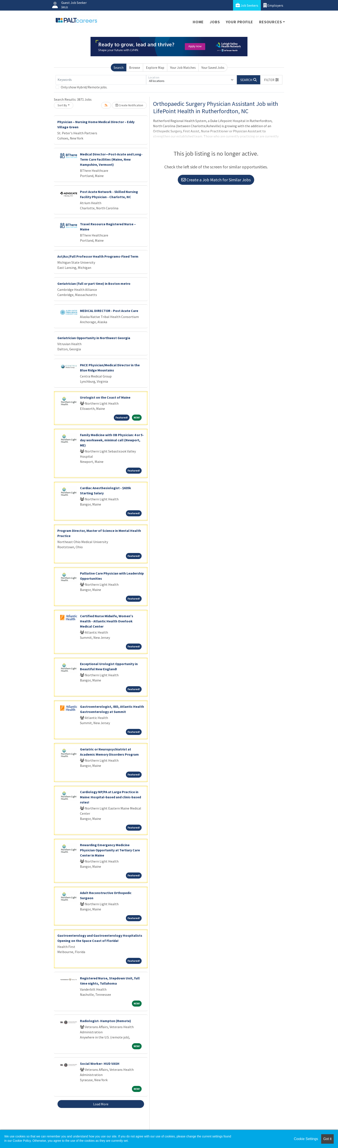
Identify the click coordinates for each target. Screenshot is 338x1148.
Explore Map (155, 67)
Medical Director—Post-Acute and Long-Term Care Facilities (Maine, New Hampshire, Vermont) (111, 159)
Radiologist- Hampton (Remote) (105, 1021)
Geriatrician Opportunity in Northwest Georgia (93, 338)
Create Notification (129, 105)
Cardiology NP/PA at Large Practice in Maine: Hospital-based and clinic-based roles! (110, 797)
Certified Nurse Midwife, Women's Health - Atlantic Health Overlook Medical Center (106, 621)
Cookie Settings (306, 1139)
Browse (134, 67)
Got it (327, 1139)
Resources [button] (270, 21)
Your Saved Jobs (212, 67)
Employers (273, 5)
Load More (100, 1104)
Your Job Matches (183, 67)
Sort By (62, 105)
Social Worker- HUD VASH (99, 1063)
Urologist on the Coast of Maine (105, 397)
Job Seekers (247, 5)
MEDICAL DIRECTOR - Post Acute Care (109, 311)
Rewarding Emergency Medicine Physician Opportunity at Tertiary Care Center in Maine (110, 850)
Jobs (215, 21)
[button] (271, 80)
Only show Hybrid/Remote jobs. (84, 87)
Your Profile (239, 21)
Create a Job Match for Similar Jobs (216, 179)
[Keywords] (101, 80)
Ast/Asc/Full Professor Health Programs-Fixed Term (97, 256)
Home (198, 21)
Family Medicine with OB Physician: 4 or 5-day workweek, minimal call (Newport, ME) (112, 440)
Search (119, 67)
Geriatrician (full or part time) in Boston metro (93, 283)
